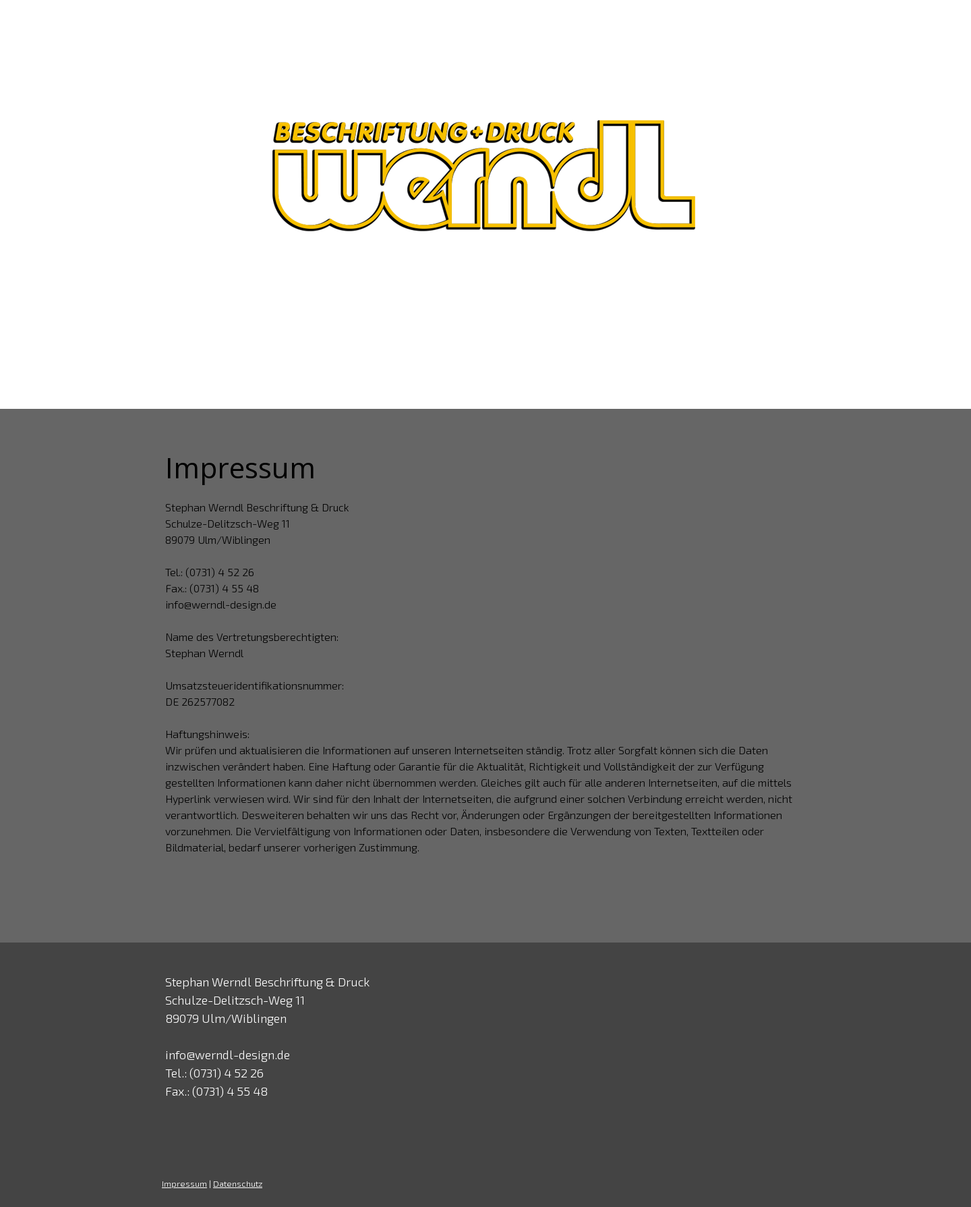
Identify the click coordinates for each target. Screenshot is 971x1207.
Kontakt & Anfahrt (723, 317)
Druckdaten (609, 317)
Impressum (184, 1183)
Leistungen (444, 317)
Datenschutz (237, 1183)
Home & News (235, 317)
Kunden (526, 317)
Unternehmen (344, 317)
